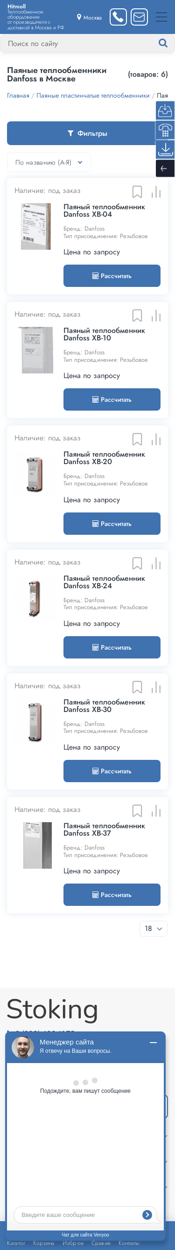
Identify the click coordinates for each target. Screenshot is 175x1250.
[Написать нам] (139, 17)
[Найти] (172, 43)
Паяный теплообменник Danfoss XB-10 (104, 334)
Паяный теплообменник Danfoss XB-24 (104, 582)
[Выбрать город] (89, 17)
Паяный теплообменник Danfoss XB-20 (104, 458)
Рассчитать (112, 275)
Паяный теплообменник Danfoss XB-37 (104, 829)
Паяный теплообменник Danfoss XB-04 (104, 210)
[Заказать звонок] (118, 17)
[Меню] (161, 17)
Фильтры (87, 133)
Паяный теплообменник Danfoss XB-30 (104, 705)
